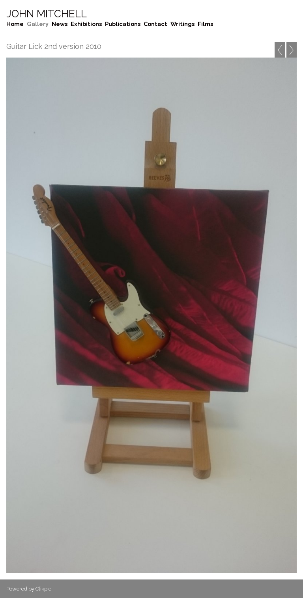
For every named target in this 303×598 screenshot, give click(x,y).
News (59, 23)
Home (15, 23)
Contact (155, 23)
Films (205, 23)
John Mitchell (46, 14)
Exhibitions (86, 23)
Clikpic (43, 589)
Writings (182, 23)
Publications (122, 23)
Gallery (38, 23)
